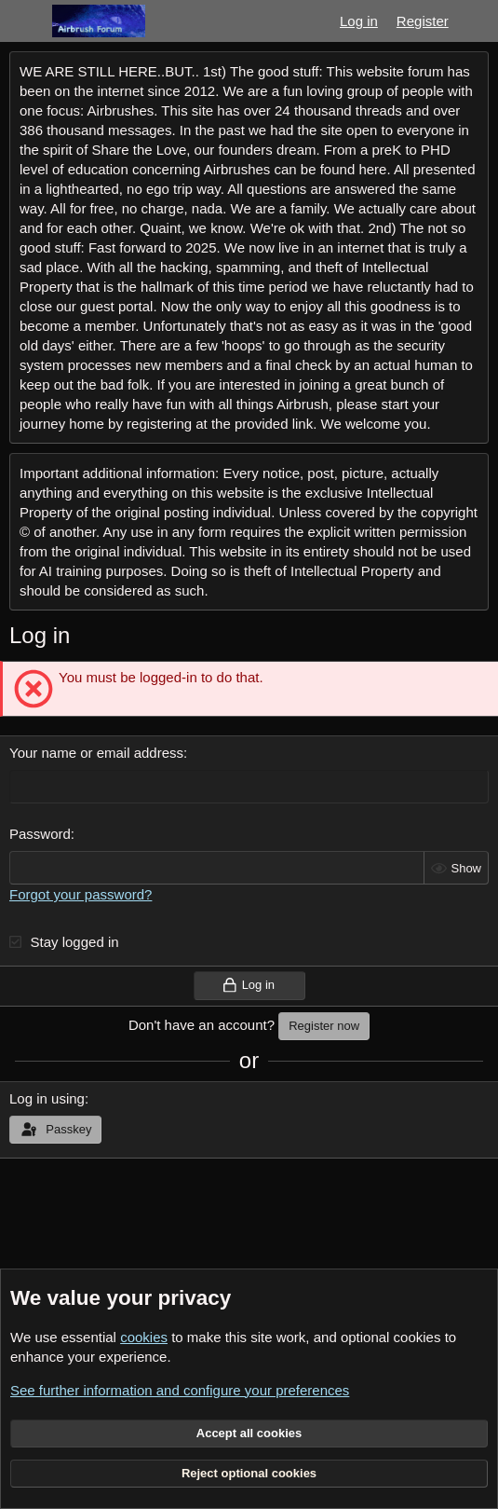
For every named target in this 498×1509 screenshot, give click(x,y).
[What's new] (476, 21)
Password (40, 834)
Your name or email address (96, 753)
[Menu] (25, 21)
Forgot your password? (80, 894)
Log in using (47, 1098)
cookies (144, 1337)
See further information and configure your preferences (179, 1390)
